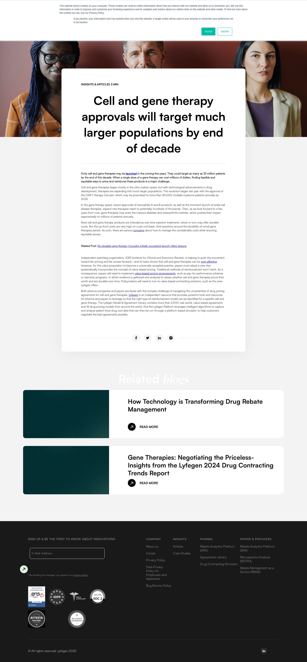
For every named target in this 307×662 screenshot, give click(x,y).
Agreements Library (213, 557)
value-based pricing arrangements (155, 273)
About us (152, 546)
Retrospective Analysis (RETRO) (255, 559)
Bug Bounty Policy (158, 585)
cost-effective (209, 261)
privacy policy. (81, 575)
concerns (138, 230)
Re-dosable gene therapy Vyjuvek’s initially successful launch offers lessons (142, 246)
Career (150, 553)
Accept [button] (208, 31)
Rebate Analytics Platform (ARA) (217, 548)
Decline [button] (225, 31)
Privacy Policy (155, 560)
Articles (178, 546)
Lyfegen (133, 294)
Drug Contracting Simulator (219, 564)
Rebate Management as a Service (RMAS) (257, 570)
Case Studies (182, 553)
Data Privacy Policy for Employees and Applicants (156, 573)
